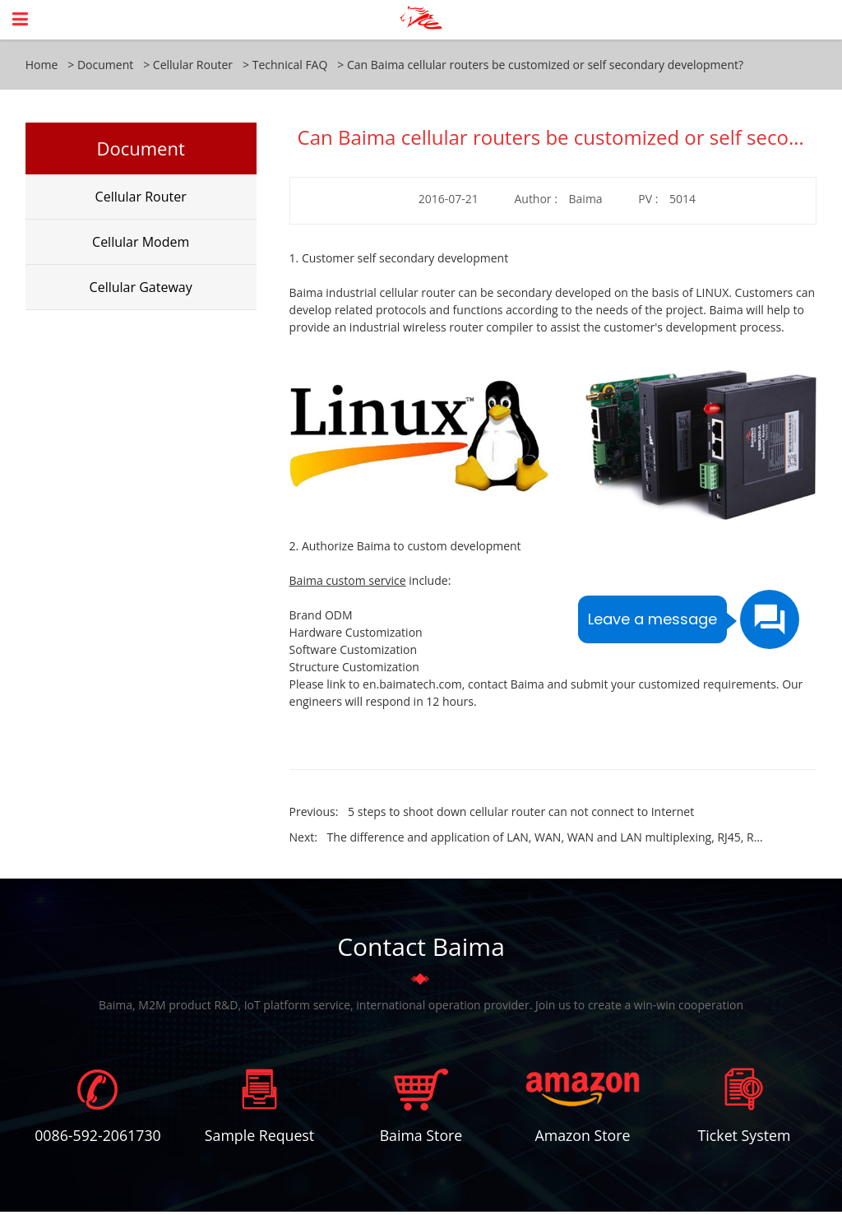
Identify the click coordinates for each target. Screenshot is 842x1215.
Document (105, 64)
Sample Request (259, 1136)
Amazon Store (582, 1136)
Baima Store (421, 1136)
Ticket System (744, 1136)
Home (41, 64)
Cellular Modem (140, 242)
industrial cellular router (390, 292)
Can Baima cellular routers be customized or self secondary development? (545, 64)
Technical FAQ (290, 64)
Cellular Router (193, 64)
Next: (527, 837)
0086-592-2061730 (97, 1136)
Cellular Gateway (141, 287)
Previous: (492, 811)
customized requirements (706, 684)
